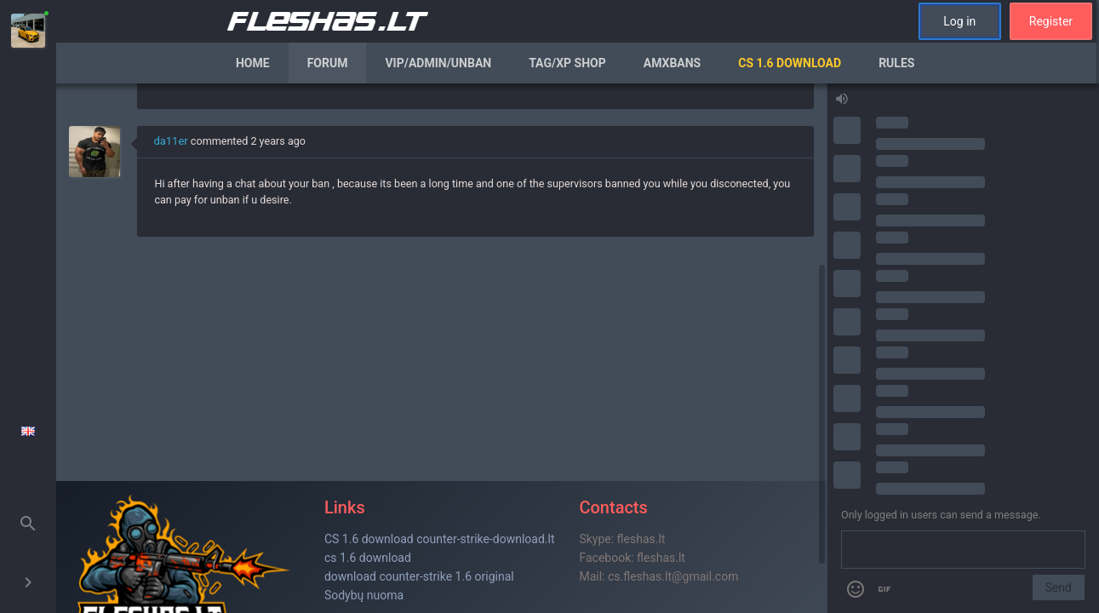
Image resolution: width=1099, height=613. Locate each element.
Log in (959, 21)
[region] (441, 348)
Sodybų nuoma (364, 595)
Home (253, 63)
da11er (170, 141)
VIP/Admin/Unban (438, 63)
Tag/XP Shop (567, 63)
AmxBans (672, 63)
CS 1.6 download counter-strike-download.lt (439, 539)
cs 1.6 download (367, 557)
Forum (327, 63)
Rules (896, 63)
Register (1051, 21)
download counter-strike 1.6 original (419, 576)
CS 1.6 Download (789, 63)
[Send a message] (963, 550)
